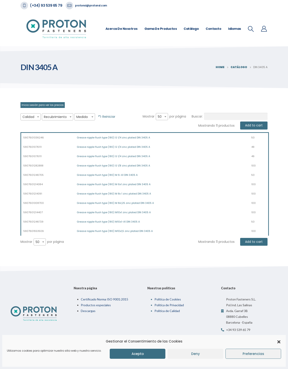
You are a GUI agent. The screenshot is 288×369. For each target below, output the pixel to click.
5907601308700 (33, 203)
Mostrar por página (164, 116)
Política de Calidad (167, 311)
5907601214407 (33, 212)
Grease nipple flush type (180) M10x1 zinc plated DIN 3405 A (114, 212)
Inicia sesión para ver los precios (43, 105)
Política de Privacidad (169, 305)
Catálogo (191, 28)
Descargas (88, 311)
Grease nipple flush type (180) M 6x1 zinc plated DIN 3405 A (113, 184)
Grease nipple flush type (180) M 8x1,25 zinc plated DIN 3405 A (115, 203)
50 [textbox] (160, 116)
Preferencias (253, 353)
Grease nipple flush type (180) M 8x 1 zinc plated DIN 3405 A (114, 193)
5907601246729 (33, 221)
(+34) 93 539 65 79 (46, 5)
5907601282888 (33, 165)
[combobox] (30, 116)
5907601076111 (32, 147)
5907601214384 (33, 184)
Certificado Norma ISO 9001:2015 (104, 299)
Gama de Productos (160, 28)
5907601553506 (33, 231)
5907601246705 (33, 175)
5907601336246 (33, 137)
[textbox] (31, 117)
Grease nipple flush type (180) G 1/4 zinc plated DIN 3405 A (113, 137)
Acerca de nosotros (121, 28)
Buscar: (230, 116)
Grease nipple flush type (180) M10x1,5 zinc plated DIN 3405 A (115, 231)
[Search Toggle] (250, 29)
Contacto (213, 28)
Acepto (138, 353)
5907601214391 (32, 193)
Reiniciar (108, 116)
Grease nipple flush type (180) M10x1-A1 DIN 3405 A (108, 221)
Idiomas (234, 28)
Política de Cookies (167, 299)
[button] (279, 341)
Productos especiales (96, 305)
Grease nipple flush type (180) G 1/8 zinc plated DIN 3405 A (113, 165)
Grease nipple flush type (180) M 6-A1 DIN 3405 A (107, 175)
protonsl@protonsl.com (91, 5)
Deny (195, 353)
